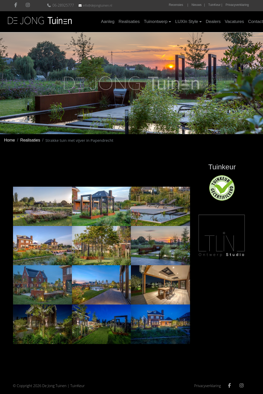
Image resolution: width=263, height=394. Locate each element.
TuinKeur (77, 385)
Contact (255, 21)
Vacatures (234, 21)
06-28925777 (61, 5)
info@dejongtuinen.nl (97, 5)
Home (9, 140)
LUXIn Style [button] (186, 21)
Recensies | (178, 5)
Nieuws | (198, 5)
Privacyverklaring (237, 5)
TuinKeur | (215, 5)
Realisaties (129, 21)
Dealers (213, 21)
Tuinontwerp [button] (156, 21)
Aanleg (108, 21)
